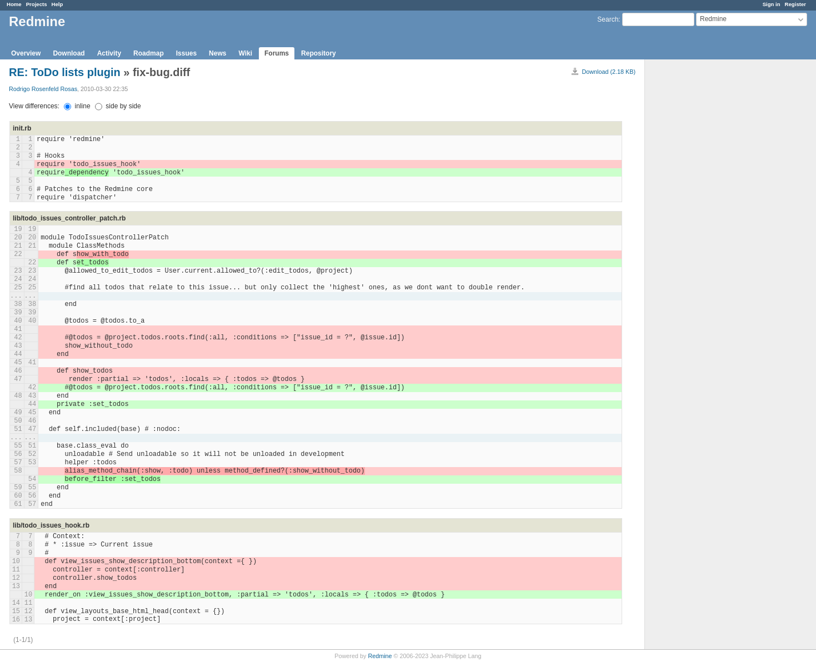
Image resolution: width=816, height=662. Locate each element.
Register (795, 4)
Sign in (771, 4)
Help (57, 4)
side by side (118, 106)
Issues (186, 53)
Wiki (245, 53)
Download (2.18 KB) (608, 71)
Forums (276, 53)
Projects (36, 4)
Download (68, 53)
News (217, 53)
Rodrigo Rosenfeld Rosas (43, 89)
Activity (109, 53)
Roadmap (148, 53)
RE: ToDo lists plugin (66, 72)
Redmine (380, 656)
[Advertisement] (700, 233)
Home (14, 4)
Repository (318, 53)
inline (77, 106)
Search (607, 19)
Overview (26, 53)
